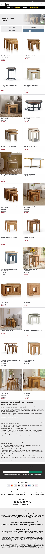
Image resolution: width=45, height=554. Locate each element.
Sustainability (40, 492)
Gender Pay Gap (41, 491)
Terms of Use (29, 505)
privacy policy (24, 474)
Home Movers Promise (5, 494)
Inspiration (24, 494)
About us (32, 491)
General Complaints (10, 492)
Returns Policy (11, 494)
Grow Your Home (19, 494)
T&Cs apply (32, 522)
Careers (36, 494)
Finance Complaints (10, 491)
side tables (21, 409)
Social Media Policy (27, 504)
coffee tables (17, 409)
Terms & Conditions (22, 505)
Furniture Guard (4, 492)
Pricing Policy (15, 505)
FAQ (5, 491)
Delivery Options (21, 491)
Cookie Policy (15, 504)
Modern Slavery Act (33, 492)
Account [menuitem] (36, 4)
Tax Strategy (32, 494)
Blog (16, 491)
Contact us (3, 491)
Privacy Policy (21, 504)
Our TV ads (36, 491)
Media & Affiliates (41, 494)
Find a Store (24, 492)
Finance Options (19, 492)
